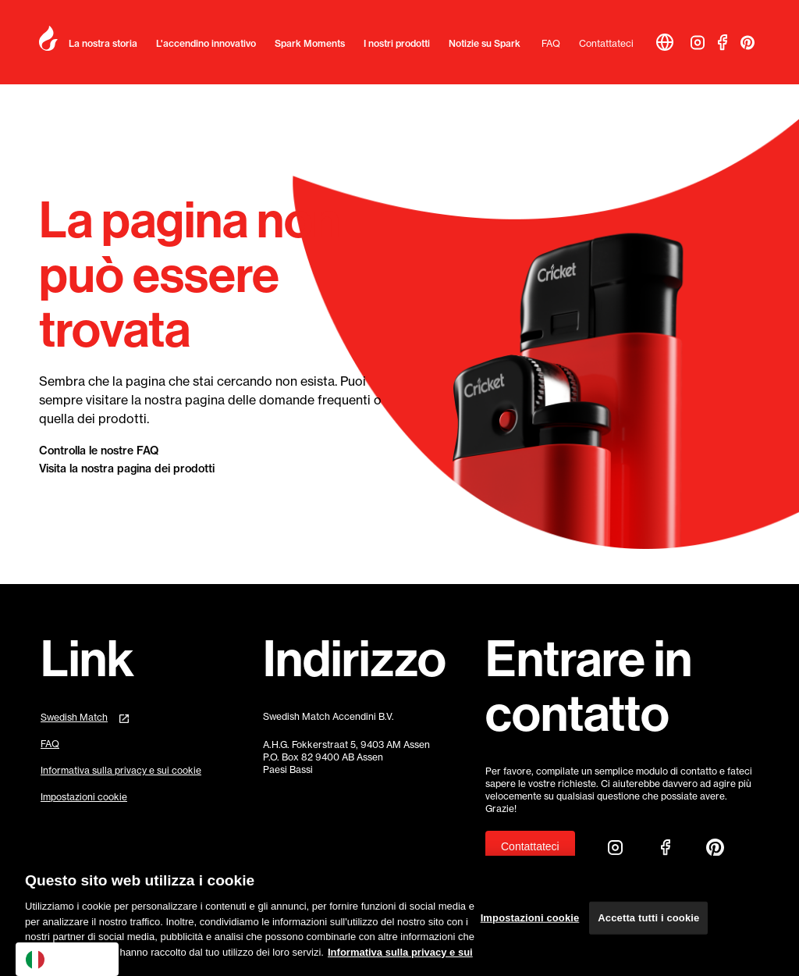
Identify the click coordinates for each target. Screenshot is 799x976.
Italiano (55, 959)
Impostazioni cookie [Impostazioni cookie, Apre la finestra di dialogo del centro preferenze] (530, 926)
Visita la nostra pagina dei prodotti (127, 468)
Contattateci (606, 43)
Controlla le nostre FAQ (98, 450)
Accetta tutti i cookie (648, 926)
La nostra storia (103, 43)
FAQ (551, 43)
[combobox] (67, 959)
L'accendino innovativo (206, 43)
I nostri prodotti (397, 43)
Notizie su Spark (484, 43)
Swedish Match (74, 717)
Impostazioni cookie (84, 797)
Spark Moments (310, 43)
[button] (665, 42)
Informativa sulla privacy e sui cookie (121, 770)
